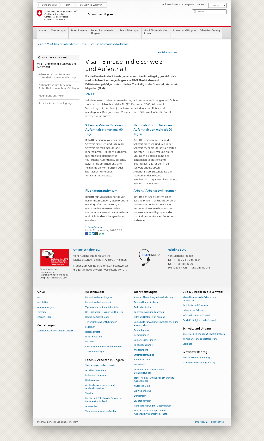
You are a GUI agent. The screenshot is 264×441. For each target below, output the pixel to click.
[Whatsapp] (100, 233)
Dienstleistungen (129, 33)
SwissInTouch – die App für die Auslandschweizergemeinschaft (150, 412)
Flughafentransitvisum (101, 190)
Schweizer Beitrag (210, 33)
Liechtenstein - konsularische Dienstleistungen (149, 371)
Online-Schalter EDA (87, 249)
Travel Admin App (94, 351)
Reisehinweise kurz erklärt (98, 302)
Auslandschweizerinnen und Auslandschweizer (100, 387)
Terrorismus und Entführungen (101, 322)
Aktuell (43, 33)
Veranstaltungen (45, 307)
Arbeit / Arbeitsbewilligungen (154, 190)
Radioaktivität (92, 332)
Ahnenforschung (142, 360)
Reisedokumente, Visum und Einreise (104, 312)
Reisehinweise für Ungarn (98, 297)
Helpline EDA (177, 249)
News (39, 297)
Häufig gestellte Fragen (97, 317)
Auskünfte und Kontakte (195, 305)
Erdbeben (90, 327)
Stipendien (139, 364)
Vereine (89, 393)
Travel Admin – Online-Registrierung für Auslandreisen (154, 379)
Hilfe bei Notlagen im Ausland (149, 317)
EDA (68, 5)
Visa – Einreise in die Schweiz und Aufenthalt (200, 299)
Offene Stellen (44, 317)
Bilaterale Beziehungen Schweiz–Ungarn (204, 334)
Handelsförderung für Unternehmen (152, 405)
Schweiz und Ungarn (184, 33)
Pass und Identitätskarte (146, 302)
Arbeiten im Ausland (96, 370)
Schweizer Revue (142, 391)
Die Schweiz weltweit (91, 5)
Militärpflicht (141, 350)
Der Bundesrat (49, 5)
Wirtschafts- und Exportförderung (200, 339)
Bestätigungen (141, 335)
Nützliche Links (142, 386)
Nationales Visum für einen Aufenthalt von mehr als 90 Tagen (152, 129)
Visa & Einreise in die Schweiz (156, 33)
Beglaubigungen (142, 330)
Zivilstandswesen (142, 401)
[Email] (103, 233)
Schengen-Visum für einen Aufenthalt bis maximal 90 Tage (104, 129)
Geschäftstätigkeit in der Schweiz (200, 320)
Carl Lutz (187, 344)
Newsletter (42, 302)
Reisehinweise (79, 33)
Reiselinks (90, 341)
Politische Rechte (142, 307)
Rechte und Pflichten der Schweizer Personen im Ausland (103, 400)
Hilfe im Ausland (93, 337)
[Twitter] (90, 233)
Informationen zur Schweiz (197, 315)
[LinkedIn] (93, 233)
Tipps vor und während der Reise (102, 307)
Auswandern (91, 406)
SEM (89, 94)
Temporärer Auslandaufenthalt (101, 411)
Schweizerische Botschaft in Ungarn (55, 330)
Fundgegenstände (143, 345)
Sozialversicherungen (145, 340)
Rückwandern (92, 380)
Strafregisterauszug (144, 355)
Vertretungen (58, 33)
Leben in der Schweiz (194, 310)
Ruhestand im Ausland (96, 375)
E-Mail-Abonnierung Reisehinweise (103, 346)
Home (40, 44)
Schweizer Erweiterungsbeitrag (199, 362)
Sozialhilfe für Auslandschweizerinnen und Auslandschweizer (156, 323)
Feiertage (41, 312)
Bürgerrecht (140, 396)
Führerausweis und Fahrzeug (149, 312)
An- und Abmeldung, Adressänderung (153, 297)
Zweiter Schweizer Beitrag (196, 357)
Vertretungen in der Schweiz (100, 365)
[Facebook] (87, 233)
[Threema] (96, 233)
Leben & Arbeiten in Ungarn (103, 33)
